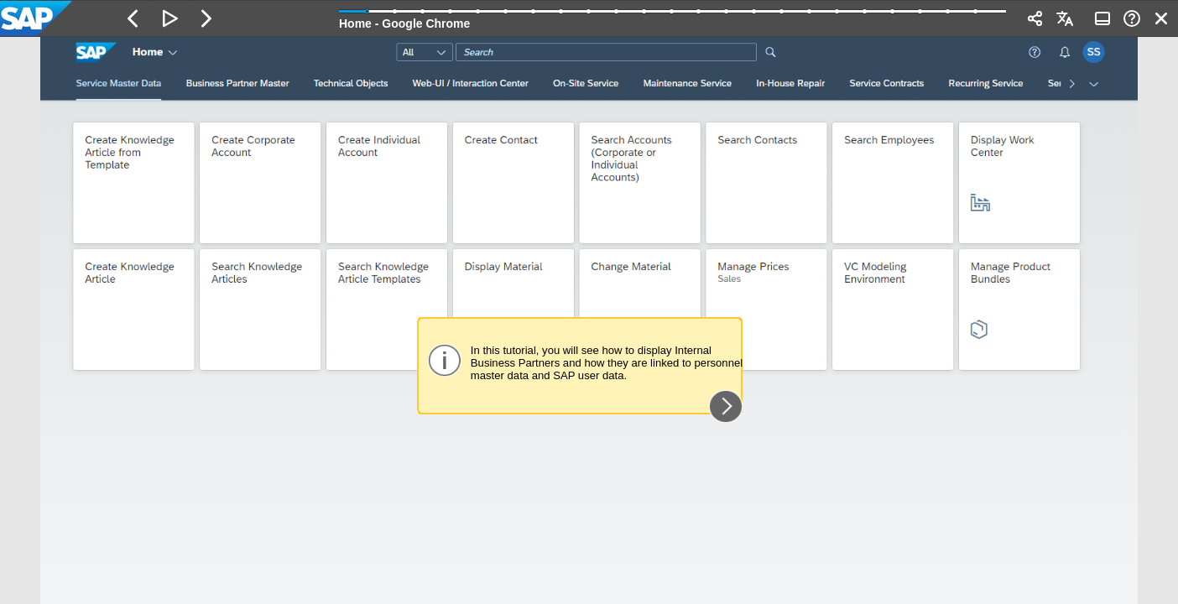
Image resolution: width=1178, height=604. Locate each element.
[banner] (589, 18)
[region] (589, 320)
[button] (133, 18)
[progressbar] (672, 17)
